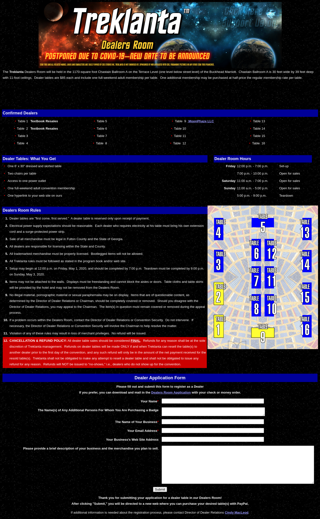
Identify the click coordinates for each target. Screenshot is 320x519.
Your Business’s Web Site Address (116, 441)
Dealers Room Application (171, 392)
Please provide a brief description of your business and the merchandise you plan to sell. (74, 450)
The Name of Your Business (120, 423)
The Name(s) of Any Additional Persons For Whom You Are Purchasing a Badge (82, 410)
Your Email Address (126, 432)
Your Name (133, 401)
